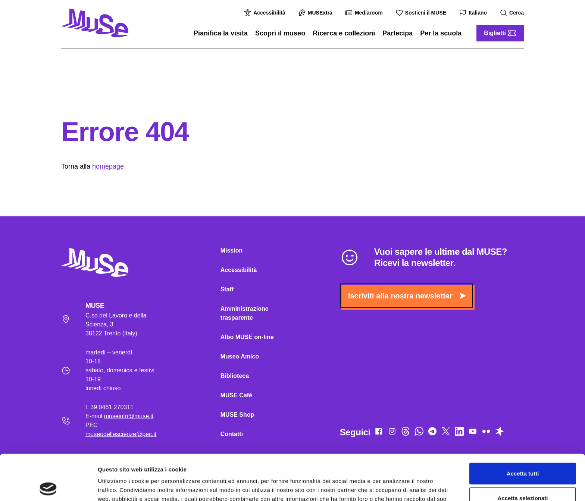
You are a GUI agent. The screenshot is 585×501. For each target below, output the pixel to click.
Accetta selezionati (522, 452)
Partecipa (397, 33)
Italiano (474, 13)
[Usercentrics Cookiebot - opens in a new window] (48, 486)
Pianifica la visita (221, 33)
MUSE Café (236, 395)
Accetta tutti (523, 428)
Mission (231, 250)
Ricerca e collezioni (344, 33)
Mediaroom (365, 13)
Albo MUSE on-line (247, 337)
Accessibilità (265, 13)
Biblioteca (234, 376)
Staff (227, 289)
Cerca (513, 13)
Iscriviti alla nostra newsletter (407, 296)
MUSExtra (316, 13)
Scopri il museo (280, 33)
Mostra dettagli (392, 486)
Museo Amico (239, 356)
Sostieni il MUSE (422, 13)
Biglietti (500, 33)
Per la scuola (441, 33)
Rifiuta (523, 476)
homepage (108, 166)
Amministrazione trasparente (244, 313)
